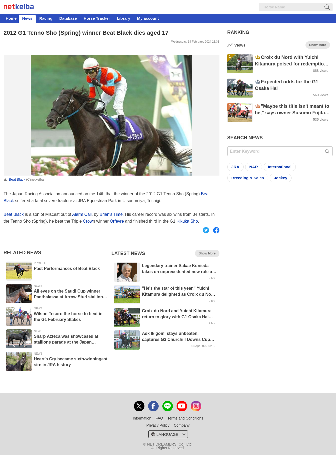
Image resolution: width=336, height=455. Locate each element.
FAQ (159, 418)
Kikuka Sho (187, 221)
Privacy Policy (157, 425)
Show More (207, 253)
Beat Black (17, 179)
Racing (45, 18)
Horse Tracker (97, 18)
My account (148, 18)
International (280, 167)
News (27, 18)
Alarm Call (82, 214)
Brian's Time (111, 214)
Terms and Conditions (185, 418)
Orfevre (117, 221)
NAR (253, 167)
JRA (235, 167)
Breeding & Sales (248, 178)
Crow (88, 221)
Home (11, 18)
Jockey (280, 178)
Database (68, 18)
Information (142, 418)
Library (123, 18)
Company (181, 425)
